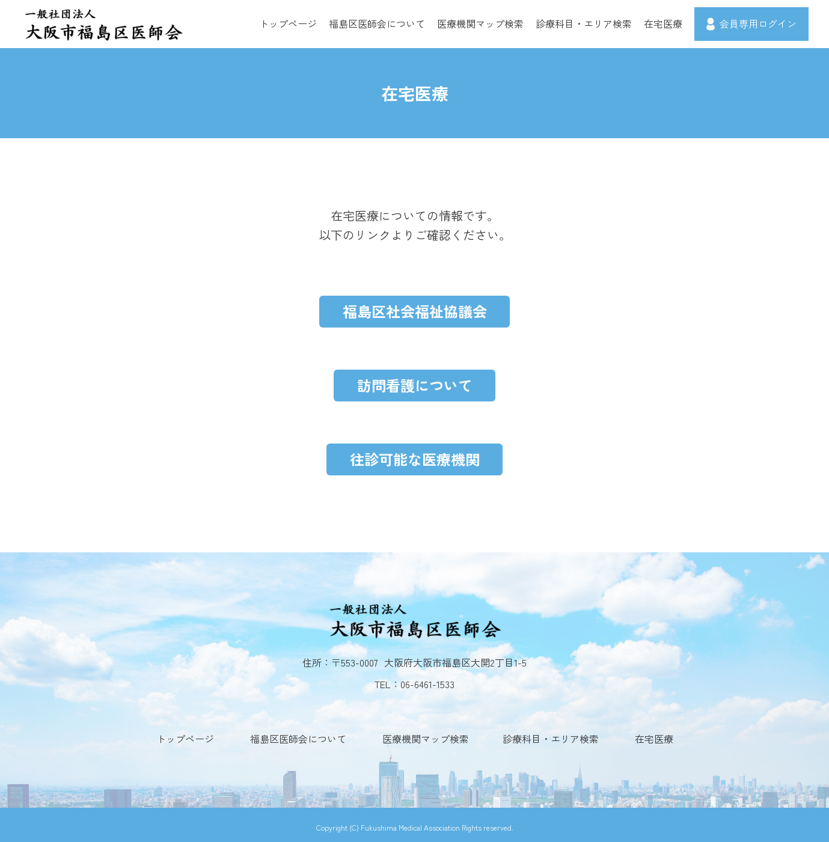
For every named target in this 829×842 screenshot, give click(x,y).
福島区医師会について (377, 23)
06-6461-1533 (427, 679)
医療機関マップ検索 (480, 23)
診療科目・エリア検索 (584, 23)
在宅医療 (663, 23)
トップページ (288, 23)
